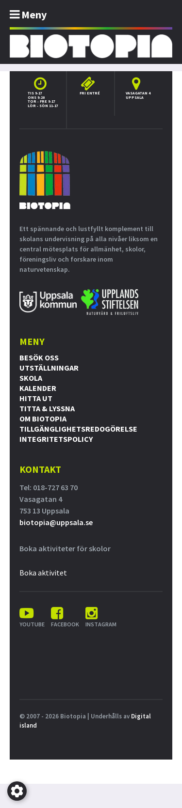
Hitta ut (35, 398)
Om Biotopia (42, 418)
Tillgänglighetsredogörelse (78, 429)
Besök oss (39, 357)
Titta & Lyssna (47, 408)
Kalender (37, 388)
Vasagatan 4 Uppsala (138, 95)
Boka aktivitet (43, 572)
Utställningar (49, 368)
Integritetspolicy (56, 439)
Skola (30, 378)
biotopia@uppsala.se (56, 522)
